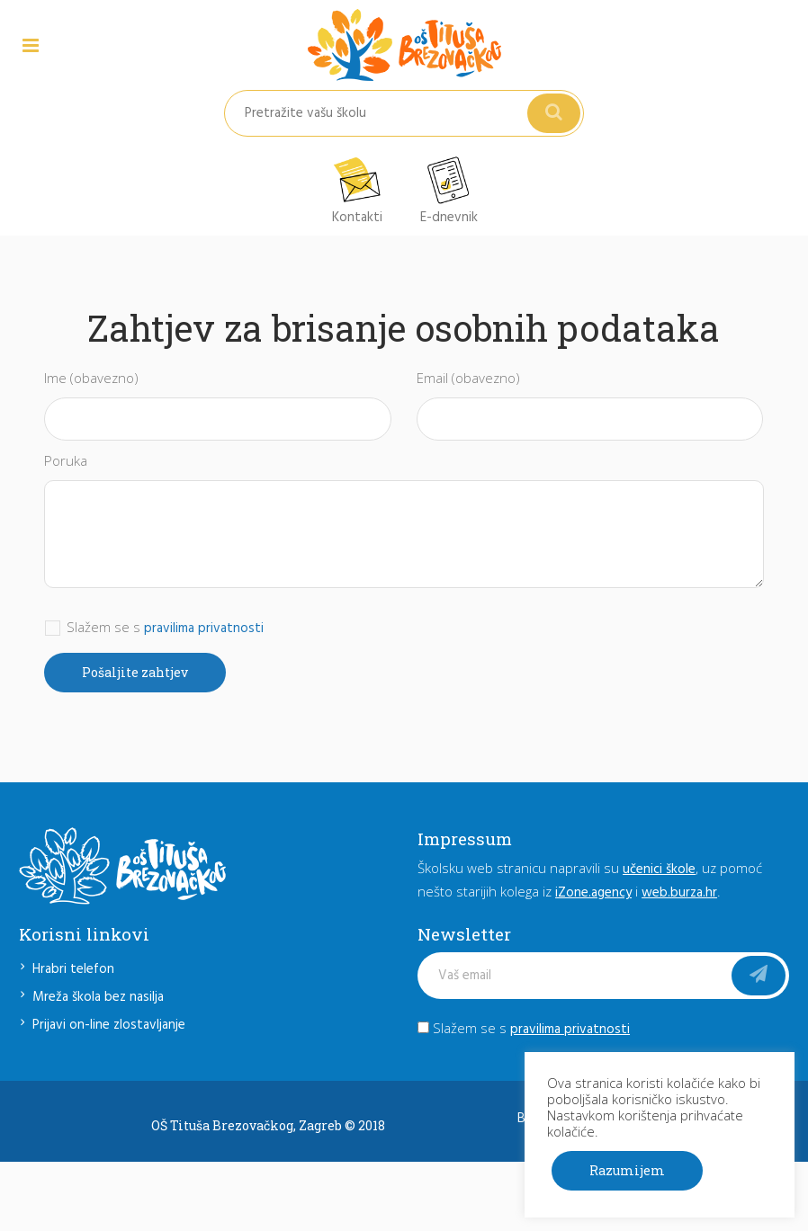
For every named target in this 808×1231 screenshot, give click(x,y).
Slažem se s (523, 1028)
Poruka (65, 460)
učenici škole (659, 869)
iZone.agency (593, 893)
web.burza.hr (679, 893)
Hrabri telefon (73, 969)
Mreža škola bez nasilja (98, 997)
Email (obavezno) (468, 378)
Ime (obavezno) (91, 378)
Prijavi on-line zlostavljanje (108, 1025)
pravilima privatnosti (204, 628)
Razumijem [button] (627, 1170)
